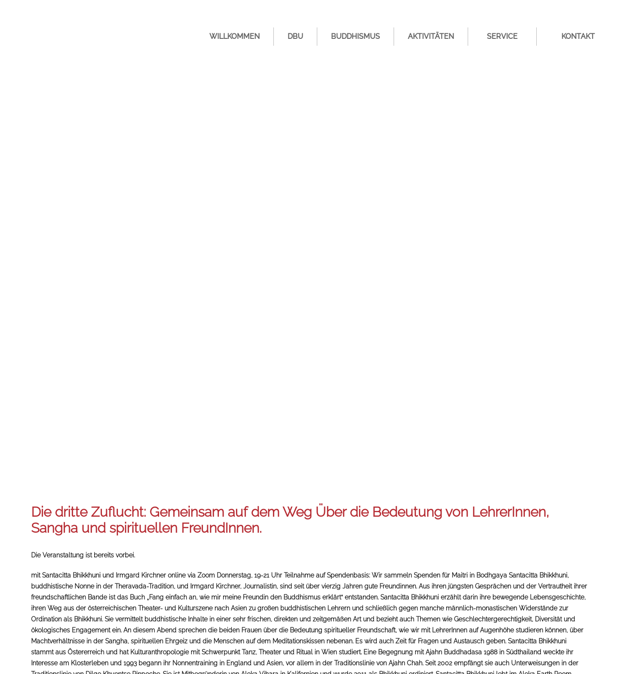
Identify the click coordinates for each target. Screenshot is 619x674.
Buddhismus (355, 36)
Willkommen (234, 36)
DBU (295, 36)
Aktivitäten (431, 36)
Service (502, 36)
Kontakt (578, 36)
